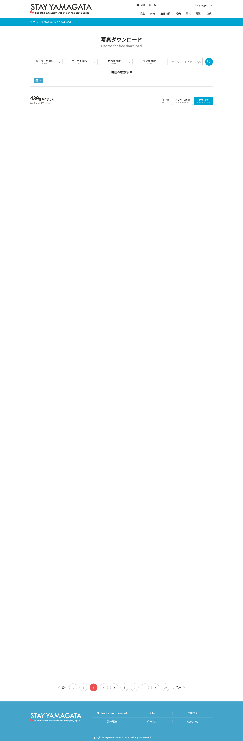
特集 (142, 13)
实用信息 (193, 713)
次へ (180, 687)
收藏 (140, 5)
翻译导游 (112, 721)
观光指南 (152, 721)
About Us (192, 721)
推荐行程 (165, 13)
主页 (32, 21)
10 (165, 687)
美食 (152, 13)
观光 (178, 13)
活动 (188, 13)
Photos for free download (111, 713)
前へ (62, 687)
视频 (152, 713)
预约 (198, 13)
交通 (209, 13)
